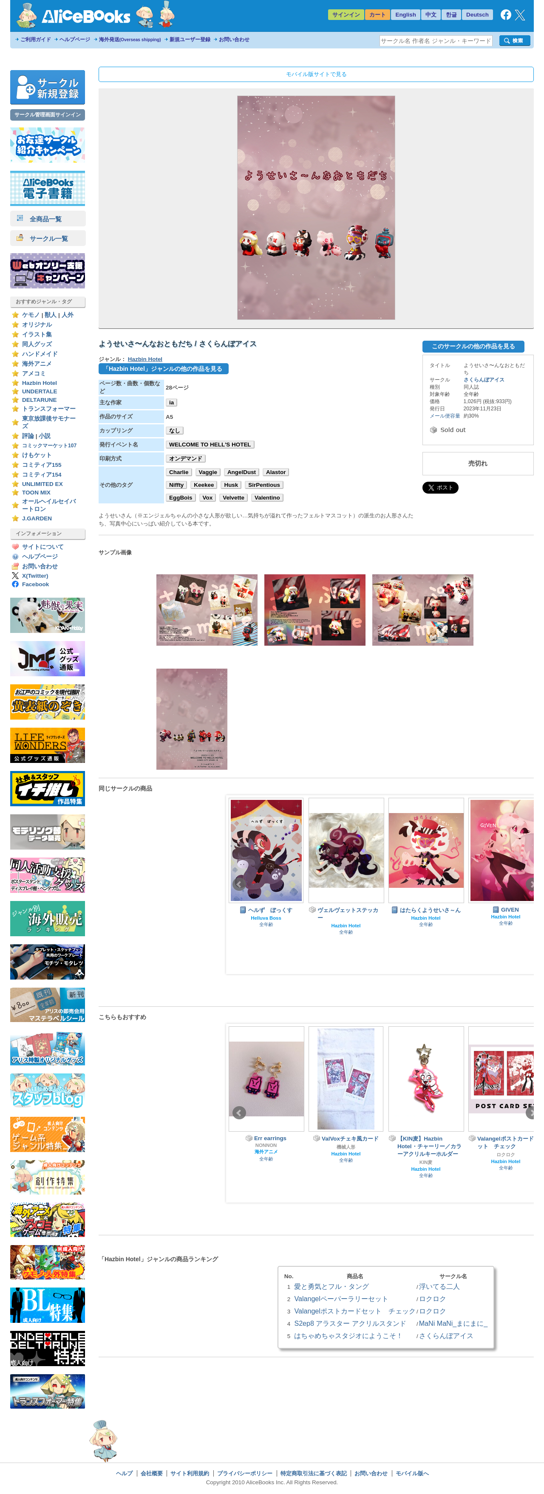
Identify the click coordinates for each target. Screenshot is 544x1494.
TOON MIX (36, 492)
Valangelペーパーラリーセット (341, 1298)
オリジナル (37, 325)
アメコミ (34, 373)
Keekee (204, 485)
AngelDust (241, 472)
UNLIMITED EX (42, 484)
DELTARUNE (39, 400)
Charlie (179, 472)
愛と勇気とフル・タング (331, 1286)
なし (174, 430)
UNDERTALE (39, 391)
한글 (451, 14)
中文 (430, 14)
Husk (231, 485)
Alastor (276, 472)
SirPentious (264, 485)
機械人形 (346, 1146)
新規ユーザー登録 (190, 39)
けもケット (37, 455)
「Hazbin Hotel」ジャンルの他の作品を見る (162, 368)
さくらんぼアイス (484, 380)
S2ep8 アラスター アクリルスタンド (350, 1323)
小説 (45, 436)
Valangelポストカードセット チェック (355, 1311)
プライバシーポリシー (244, 1473)
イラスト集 (37, 334)
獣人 (51, 315)
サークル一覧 (42, 238)
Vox (208, 497)
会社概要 (152, 1473)
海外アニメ (37, 364)
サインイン (346, 14)
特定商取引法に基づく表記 (313, 1473)
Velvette (233, 497)
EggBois (181, 497)
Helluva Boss (266, 918)
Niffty (176, 485)
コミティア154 (42, 475)
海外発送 (130, 39)
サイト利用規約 (189, 1473)
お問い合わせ (234, 39)
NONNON (266, 1145)
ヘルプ (124, 1473)
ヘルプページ (75, 39)
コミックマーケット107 (49, 446)
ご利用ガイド (35, 39)
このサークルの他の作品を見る (473, 346)
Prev (239, 884)
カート (377, 14)
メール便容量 (445, 416)
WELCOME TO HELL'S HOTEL (210, 444)
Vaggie (208, 472)
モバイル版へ (412, 1473)
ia (171, 402)
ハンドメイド (40, 354)
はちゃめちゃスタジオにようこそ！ (348, 1335)
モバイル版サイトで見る (316, 74)
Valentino (267, 497)
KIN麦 (426, 1162)
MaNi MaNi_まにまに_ (453, 1323)
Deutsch (477, 14)
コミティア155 (42, 465)
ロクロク (505, 1154)
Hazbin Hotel (39, 383)
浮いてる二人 (439, 1286)
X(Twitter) (35, 576)
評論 (28, 436)
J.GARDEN (37, 518)
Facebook (35, 584)
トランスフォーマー (49, 409)
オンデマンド (185, 458)
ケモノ (31, 315)
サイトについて (43, 547)
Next (532, 884)
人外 (68, 315)
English (405, 14)
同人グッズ (37, 344)
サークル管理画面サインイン (47, 115)
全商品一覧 (39, 219)
